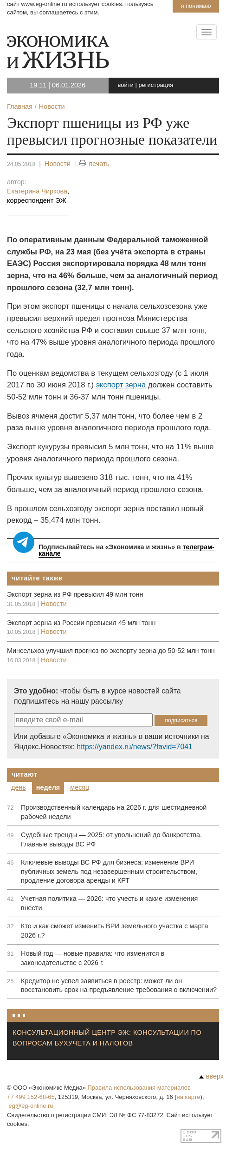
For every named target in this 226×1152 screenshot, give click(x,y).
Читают (25, 774)
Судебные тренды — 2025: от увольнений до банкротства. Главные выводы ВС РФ (111, 839)
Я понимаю (196, 5)
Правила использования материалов (139, 1087)
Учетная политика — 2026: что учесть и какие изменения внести (109, 903)
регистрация (155, 84)
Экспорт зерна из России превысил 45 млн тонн (81, 622)
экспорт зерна (121, 384)
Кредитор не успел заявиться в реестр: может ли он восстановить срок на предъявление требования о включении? (119, 985)
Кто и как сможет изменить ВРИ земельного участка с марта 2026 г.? (114, 930)
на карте (188, 1096)
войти (126, 84)
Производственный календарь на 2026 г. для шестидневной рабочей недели (114, 812)
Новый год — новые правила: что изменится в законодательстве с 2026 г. (92, 958)
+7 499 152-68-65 (31, 1096)
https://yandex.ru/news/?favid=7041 (134, 747)
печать (94, 164)
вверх (211, 1076)
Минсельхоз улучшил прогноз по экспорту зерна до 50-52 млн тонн (111, 650)
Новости (58, 163)
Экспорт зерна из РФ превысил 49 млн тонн (75, 594)
